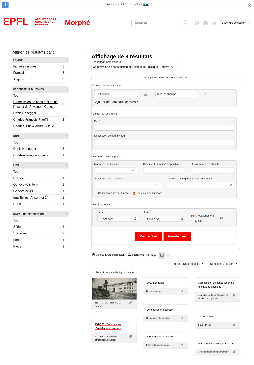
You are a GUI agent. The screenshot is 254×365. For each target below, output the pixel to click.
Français (38, 73)
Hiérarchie (136, 254)
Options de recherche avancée (165, 77)
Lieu (16, 165)
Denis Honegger (38, 114)
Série (38, 227)
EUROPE (38, 204)
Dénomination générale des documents (190, 178)
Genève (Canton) (38, 185)
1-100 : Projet (206, 316)
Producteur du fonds (28, 89)
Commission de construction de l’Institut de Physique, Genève (38, 104)
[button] (205, 23)
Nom (16, 136)
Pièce (38, 247)
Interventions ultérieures (160, 336)
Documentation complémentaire (216, 343)
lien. (145, 4)
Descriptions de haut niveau (114, 193)
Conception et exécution (160, 309)
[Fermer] (249, 5)
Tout (16, 95)
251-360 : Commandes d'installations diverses (108, 326)
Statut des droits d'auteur (108, 178)
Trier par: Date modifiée (186, 263)
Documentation (155, 282)
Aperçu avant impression (108, 254)
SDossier (38, 234)
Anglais (38, 80)
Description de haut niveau (109, 135)
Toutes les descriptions (149, 193)
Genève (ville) (38, 192)
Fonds (38, 240)
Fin (146, 212)
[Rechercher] (156, 23)
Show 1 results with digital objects (112, 272)
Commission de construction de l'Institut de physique (216, 284)
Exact (198, 220)
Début (100, 212)
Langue (18, 60)
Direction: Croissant (222, 263)
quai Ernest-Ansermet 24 (38, 198)
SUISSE (38, 178)
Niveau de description (28, 214)
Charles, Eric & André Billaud (38, 126)
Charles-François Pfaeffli (38, 120)
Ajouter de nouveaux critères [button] (115, 102)
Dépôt (97, 121)
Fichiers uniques (38, 67)
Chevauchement (204, 215)
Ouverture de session (234, 22)
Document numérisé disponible (161, 164)
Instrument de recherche (206, 164)
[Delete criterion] (205, 93)
